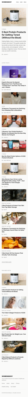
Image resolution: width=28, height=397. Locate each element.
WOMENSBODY (7, 2)
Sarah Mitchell (7, 89)
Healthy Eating (6, 203)
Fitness (4, 29)
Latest (21, 2)
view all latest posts (6, 262)
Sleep (3, 80)
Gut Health (5, 354)
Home (17, 2)
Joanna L (6, 54)
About (25, 2)
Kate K (5, 209)
